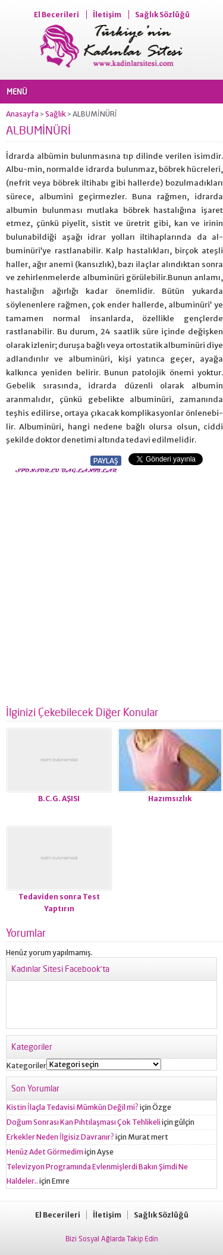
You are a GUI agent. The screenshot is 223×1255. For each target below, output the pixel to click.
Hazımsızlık (169, 798)
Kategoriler (26, 1065)
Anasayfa (22, 113)
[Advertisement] (111, 585)
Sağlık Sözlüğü (162, 14)
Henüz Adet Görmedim (45, 1151)
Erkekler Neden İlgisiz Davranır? (60, 1136)
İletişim (107, 14)
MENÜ (17, 91)
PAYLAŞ (105, 460)
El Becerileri (56, 14)
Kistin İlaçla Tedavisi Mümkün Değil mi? (73, 1107)
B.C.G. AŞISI (59, 798)
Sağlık (55, 113)
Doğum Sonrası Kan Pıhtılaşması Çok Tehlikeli (84, 1122)
